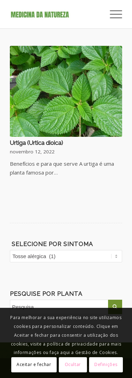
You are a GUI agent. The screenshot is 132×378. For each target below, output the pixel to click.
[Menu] (112, 14)
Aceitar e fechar (34, 364)
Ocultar (73, 364)
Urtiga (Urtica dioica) (36, 142)
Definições (106, 364)
